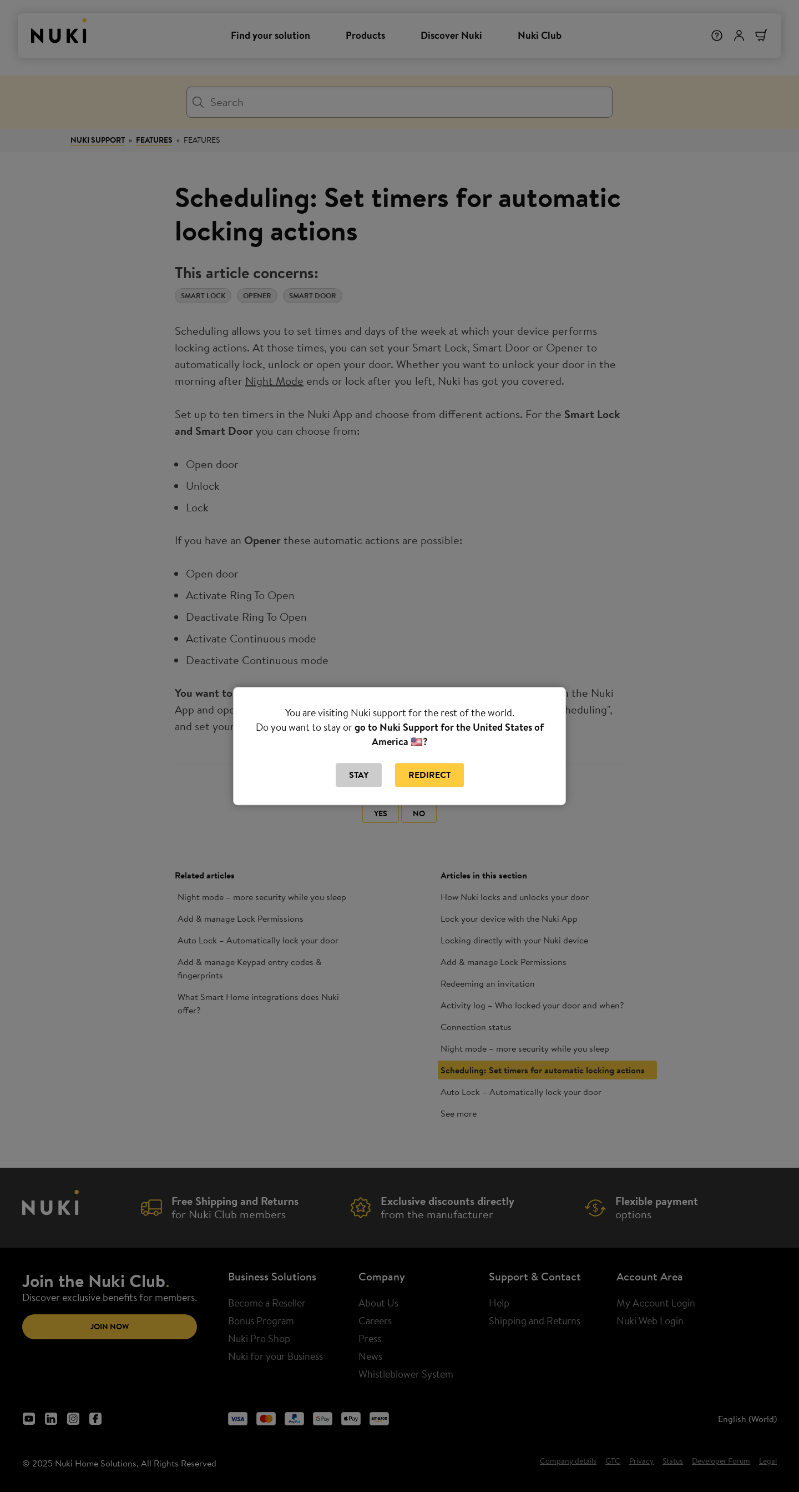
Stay (358, 775)
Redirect (429, 775)
